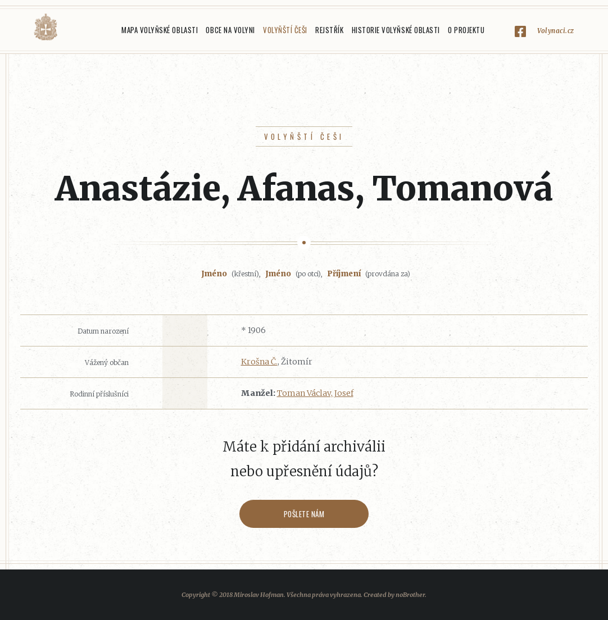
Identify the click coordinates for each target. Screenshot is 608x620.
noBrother (410, 595)
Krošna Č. (259, 362)
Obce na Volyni (230, 29)
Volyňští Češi (285, 29)
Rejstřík (329, 29)
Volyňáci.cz (45, 27)
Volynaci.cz (555, 30)
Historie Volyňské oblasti (396, 29)
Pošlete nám (304, 513)
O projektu (466, 29)
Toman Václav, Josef (315, 393)
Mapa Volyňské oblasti (159, 29)
